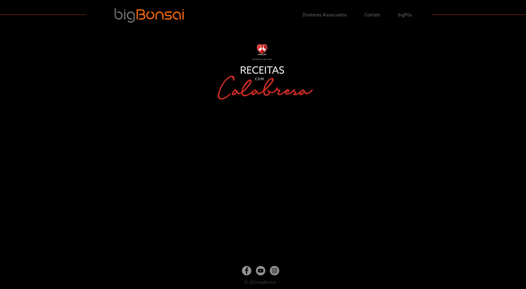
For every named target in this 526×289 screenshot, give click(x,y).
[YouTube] (260, 270)
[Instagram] (274, 270)
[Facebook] (246, 270)
